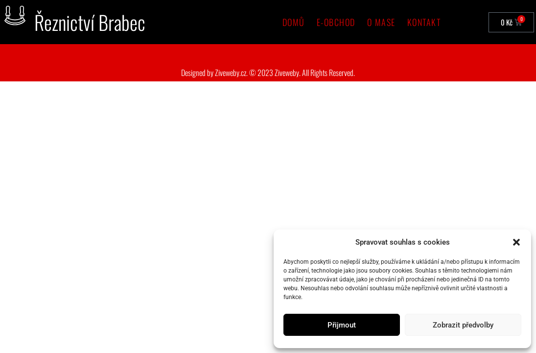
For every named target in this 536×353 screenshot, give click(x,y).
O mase (381, 22)
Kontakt (424, 22)
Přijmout (341, 325)
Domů (293, 22)
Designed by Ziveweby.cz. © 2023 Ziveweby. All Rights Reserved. (268, 72)
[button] (516, 242)
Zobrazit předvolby (463, 325)
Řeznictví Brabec (89, 22)
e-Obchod (336, 22)
